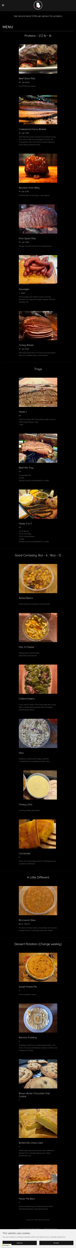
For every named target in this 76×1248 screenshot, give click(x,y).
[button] (6, 5)
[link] (38, 5)
